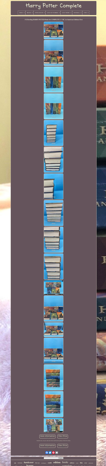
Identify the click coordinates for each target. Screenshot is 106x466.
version (20, 463)
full (15, 463)
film (81, 463)
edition (56, 462)
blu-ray (37, 463)
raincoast (91, 463)
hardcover (29, 462)
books (65, 462)
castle (50, 463)
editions (72, 463)
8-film (77, 463)
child (85, 463)
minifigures (43, 463)
